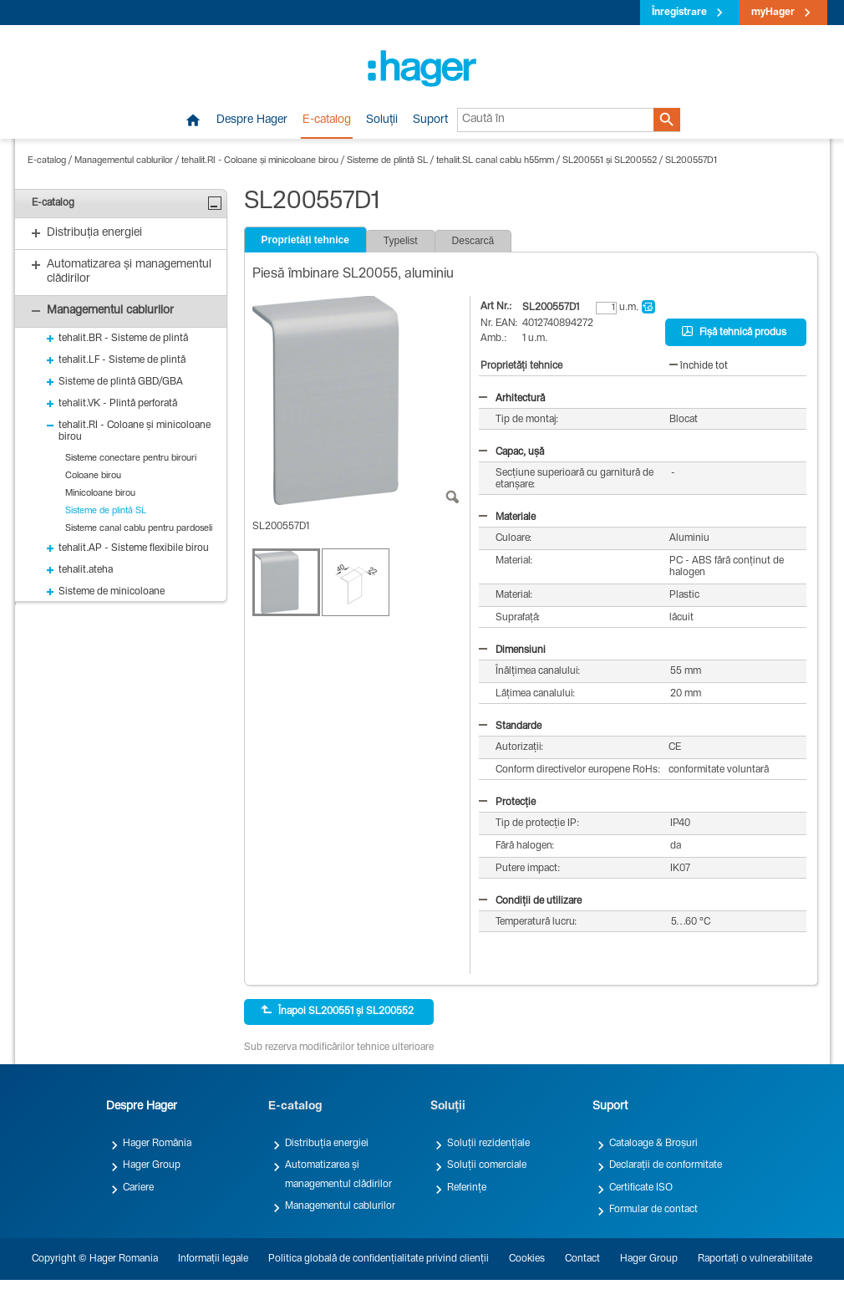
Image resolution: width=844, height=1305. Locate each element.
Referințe (466, 1188)
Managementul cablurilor (123, 161)
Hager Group (151, 1165)
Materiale (507, 517)
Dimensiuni (512, 650)
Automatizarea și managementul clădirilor (338, 1174)
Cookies (527, 1259)
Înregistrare (679, 13)
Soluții (382, 120)
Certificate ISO (641, 1188)
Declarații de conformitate (665, 1165)
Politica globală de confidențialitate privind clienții (378, 1259)
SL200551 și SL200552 (609, 161)
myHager (773, 13)
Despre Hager (251, 120)
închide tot (698, 366)
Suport (430, 120)
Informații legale (213, 1259)
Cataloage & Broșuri (653, 1144)
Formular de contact (653, 1210)
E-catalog (327, 120)
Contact (582, 1259)
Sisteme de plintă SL (387, 161)
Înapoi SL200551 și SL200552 (337, 1011)
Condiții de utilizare (530, 901)
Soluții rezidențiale (488, 1144)
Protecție (507, 803)
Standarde (510, 726)
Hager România (157, 1144)
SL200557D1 (691, 161)
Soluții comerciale (486, 1165)
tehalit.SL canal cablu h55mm (495, 161)
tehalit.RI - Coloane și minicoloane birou (259, 161)
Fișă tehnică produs (734, 332)
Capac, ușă (511, 452)
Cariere (138, 1188)
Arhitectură (512, 399)
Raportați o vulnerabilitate (755, 1259)
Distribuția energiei (327, 1144)
